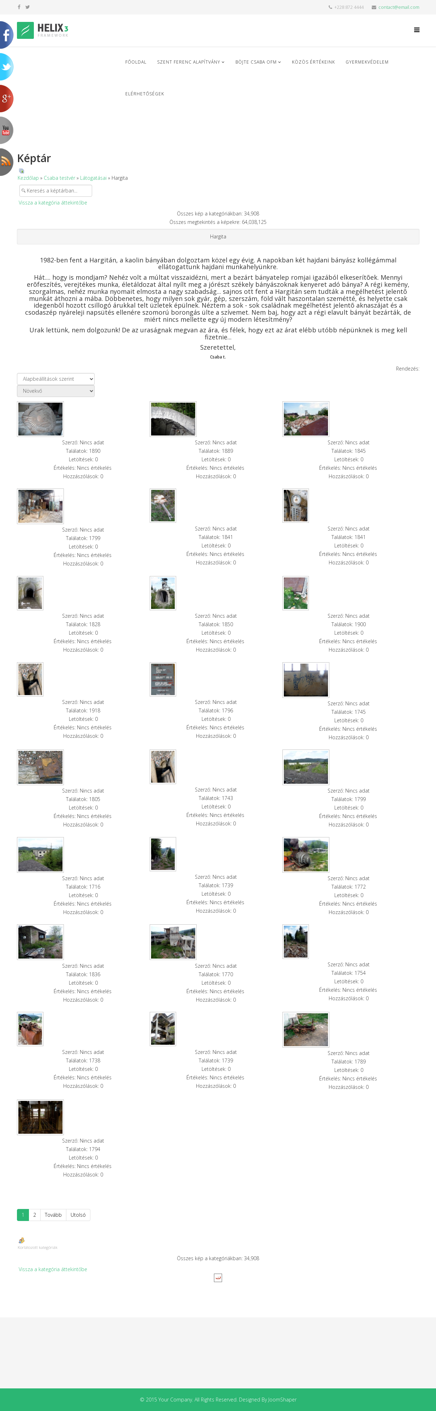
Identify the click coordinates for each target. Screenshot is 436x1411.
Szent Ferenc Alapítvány (188, 62)
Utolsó (78, 1214)
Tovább (53, 1214)
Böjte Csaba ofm (256, 62)
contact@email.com (398, 7)
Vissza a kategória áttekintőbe (53, 202)
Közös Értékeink (313, 62)
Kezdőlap (28, 177)
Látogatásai (93, 177)
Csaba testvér (59, 177)
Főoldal (136, 62)
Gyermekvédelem (367, 62)
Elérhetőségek (144, 94)
